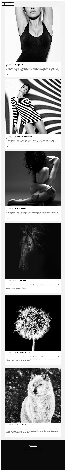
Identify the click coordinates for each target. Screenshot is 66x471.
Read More (8, 74)
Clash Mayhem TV (18, 64)
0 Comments (15, 65)
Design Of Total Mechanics (22, 424)
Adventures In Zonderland (22, 136)
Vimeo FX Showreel (19, 280)
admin (12, 65)
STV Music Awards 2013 (21, 352)
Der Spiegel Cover (19, 208)
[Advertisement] (33, 459)
